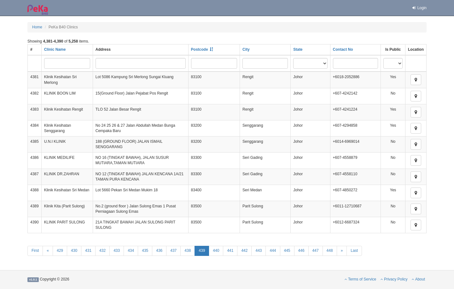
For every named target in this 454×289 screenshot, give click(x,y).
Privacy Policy (394, 279)
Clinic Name (55, 49)
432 (102, 250)
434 (131, 250)
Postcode (199, 49)
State (297, 49)
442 (244, 250)
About (418, 279)
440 (216, 250)
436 (159, 250)
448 (330, 250)
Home (37, 27)
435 (145, 250)
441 (230, 250)
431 (88, 250)
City (246, 49)
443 (258, 250)
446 (301, 250)
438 (187, 250)
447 (315, 250)
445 (287, 250)
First (35, 250)
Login (419, 8)
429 (60, 250)
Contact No (343, 49)
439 (202, 250)
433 (117, 250)
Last (354, 250)
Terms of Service (360, 279)
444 (273, 250)
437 (173, 250)
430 (74, 250)
